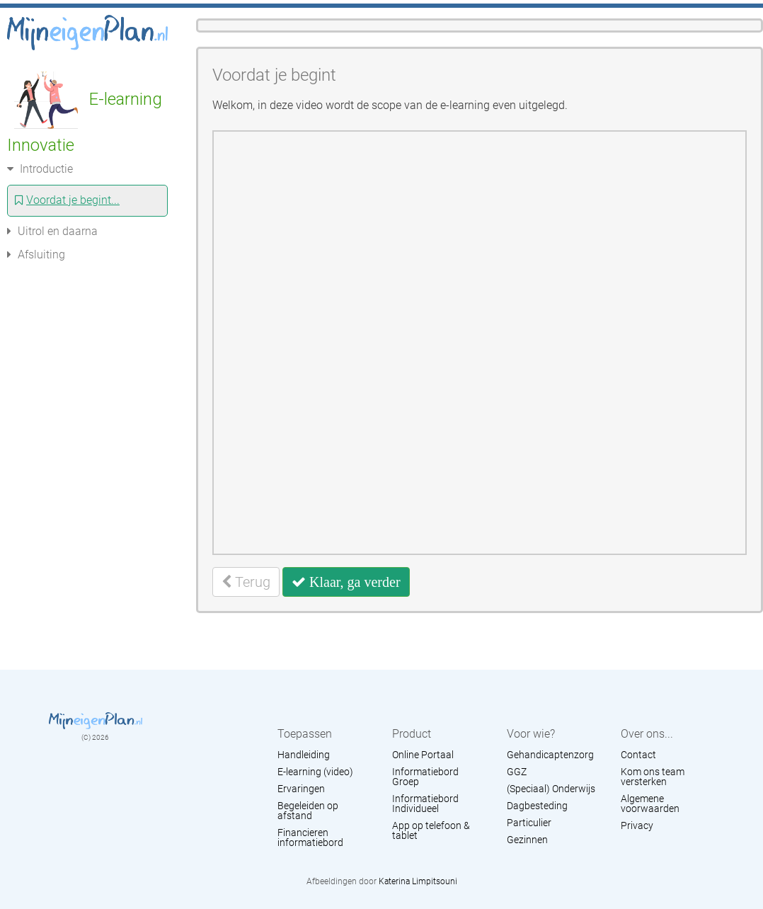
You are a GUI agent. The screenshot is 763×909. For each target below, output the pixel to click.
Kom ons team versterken (652, 776)
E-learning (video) (315, 771)
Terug (246, 581)
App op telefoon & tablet (431, 830)
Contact (638, 754)
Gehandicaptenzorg (550, 754)
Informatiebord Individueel (425, 803)
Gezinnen (527, 839)
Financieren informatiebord (310, 837)
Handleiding (303, 754)
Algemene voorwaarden (650, 803)
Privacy (637, 825)
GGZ (517, 771)
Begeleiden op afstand (307, 810)
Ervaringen (301, 788)
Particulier (529, 822)
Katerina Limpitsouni (418, 881)
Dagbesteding (537, 805)
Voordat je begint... (67, 200)
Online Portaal (423, 754)
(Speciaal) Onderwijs (551, 788)
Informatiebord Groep (425, 776)
